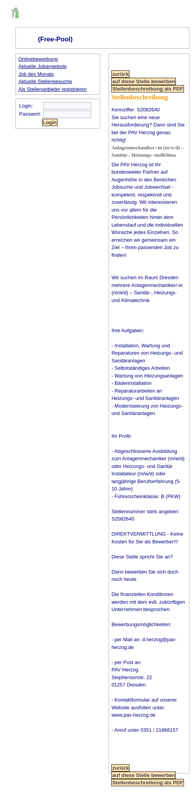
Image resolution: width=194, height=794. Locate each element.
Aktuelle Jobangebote (43, 66)
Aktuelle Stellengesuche (45, 81)
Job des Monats (36, 74)
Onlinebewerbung (38, 59)
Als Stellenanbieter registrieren (53, 89)
